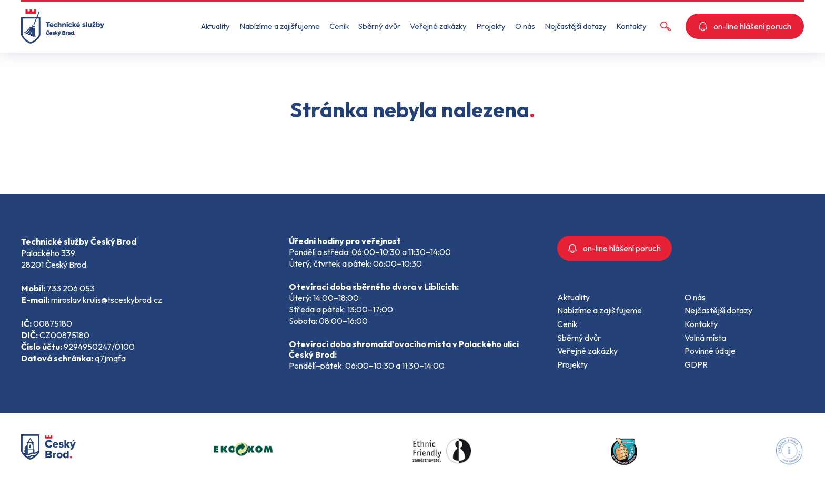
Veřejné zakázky (438, 26)
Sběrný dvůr (379, 26)
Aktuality (215, 26)
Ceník (339, 26)
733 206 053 (71, 288)
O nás (525, 26)
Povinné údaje (710, 351)
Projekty (491, 26)
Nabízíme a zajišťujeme (279, 26)
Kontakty (631, 26)
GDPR (696, 364)
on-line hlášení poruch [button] (745, 26)
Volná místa (705, 337)
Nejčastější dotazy (576, 26)
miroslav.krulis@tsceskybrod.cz (106, 300)
